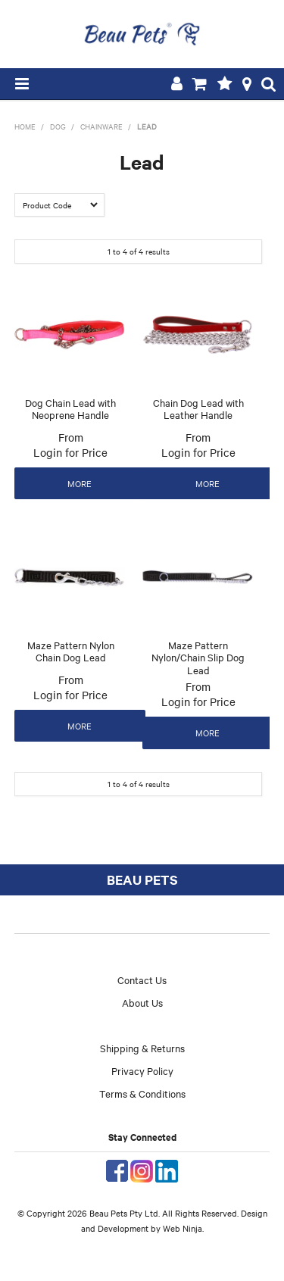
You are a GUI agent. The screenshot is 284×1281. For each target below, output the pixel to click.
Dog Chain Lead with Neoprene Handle (70, 408)
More (79, 483)
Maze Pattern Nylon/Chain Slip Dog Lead (198, 657)
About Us (142, 1002)
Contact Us (142, 979)
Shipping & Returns (142, 1047)
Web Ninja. (183, 1228)
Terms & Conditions (142, 1093)
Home (25, 126)
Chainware (101, 126)
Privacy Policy (142, 1070)
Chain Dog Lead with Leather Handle (198, 408)
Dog (58, 126)
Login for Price (70, 452)
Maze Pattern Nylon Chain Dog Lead (70, 651)
